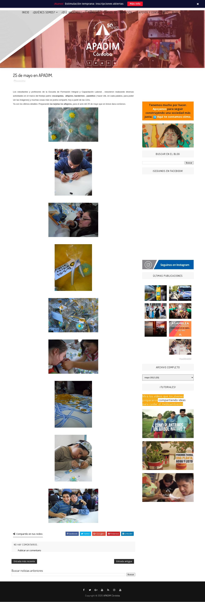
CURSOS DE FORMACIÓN (117, 12)
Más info (135, 3)
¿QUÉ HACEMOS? (72, 12)
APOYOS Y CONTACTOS (152, 12)
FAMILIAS (94, 12)
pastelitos (91, 96)
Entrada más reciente (24, 561)
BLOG (175, 12)
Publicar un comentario (29, 550)
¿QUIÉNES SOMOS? (44, 12)
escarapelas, (58, 96)
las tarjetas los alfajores (61, 104)
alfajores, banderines (75, 96)
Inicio (25, 12)
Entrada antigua (124, 561)
